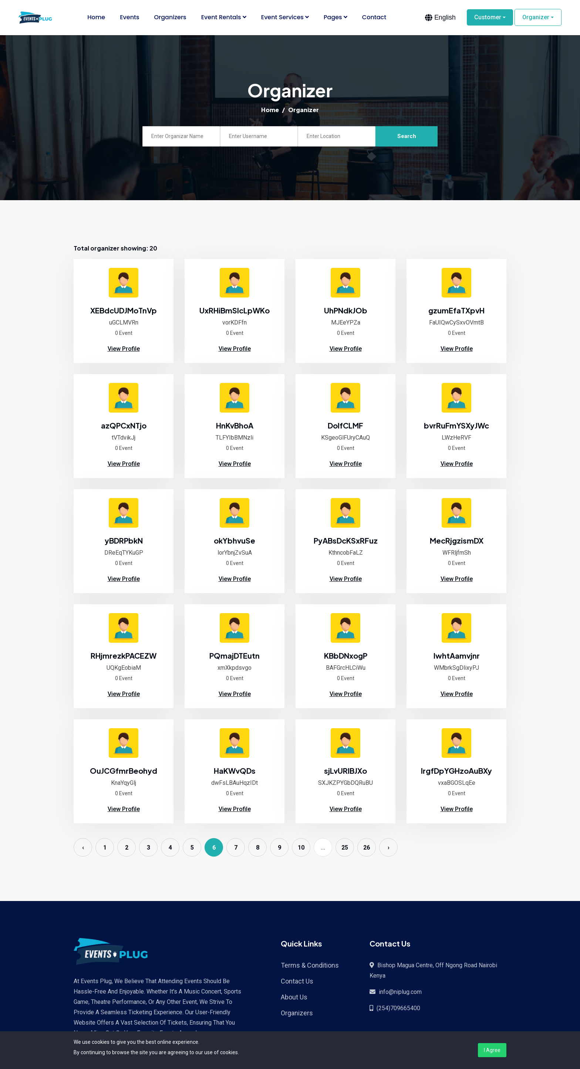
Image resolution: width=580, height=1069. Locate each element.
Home (96, 17)
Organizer (535, 17)
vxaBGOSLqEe (456, 783)
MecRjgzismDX (456, 540)
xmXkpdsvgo (235, 668)
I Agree (492, 1050)
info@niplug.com (400, 992)
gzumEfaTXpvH (456, 310)
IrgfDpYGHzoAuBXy (456, 771)
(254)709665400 (398, 1008)
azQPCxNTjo (123, 425)
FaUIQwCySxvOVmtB (456, 322)
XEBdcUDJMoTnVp (123, 310)
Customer (487, 17)
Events (129, 17)
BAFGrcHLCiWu (345, 668)
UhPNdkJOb (345, 310)
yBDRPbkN (124, 540)
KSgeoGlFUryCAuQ (345, 437)
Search (406, 136)
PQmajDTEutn (234, 655)
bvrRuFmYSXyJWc (456, 425)
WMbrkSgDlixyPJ (456, 668)
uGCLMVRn (123, 322)
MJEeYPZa (345, 322)
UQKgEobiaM (124, 668)
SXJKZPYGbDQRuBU (345, 783)
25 (344, 847)
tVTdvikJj (123, 437)
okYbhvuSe (234, 540)
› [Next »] (389, 847)
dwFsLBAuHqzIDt (234, 783)
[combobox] (440, 18)
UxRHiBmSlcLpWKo (234, 310)
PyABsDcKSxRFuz (346, 540)
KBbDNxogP (345, 655)
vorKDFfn (234, 322)
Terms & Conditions (310, 965)
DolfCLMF (345, 425)
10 (301, 847)
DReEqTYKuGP (123, 553)
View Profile (124, 349)
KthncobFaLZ (345, 553)
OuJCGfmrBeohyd (123, 771)
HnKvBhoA (234, 425)
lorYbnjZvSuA (235, 553)
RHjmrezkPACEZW (123, 655)
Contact (374, 17)
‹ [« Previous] (83, 847)
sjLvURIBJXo (345, 771)
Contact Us (297, 981)
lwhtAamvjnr (457, 655)
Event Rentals (223, 17)
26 (366, 847)
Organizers (170, 17)
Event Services (285, 17)
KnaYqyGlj (123, 783)
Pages (335, 17)
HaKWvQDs (235, 771)
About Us (294, 997)
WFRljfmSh (456, 553)
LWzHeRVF (456, 437)
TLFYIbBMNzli (234, 437)
